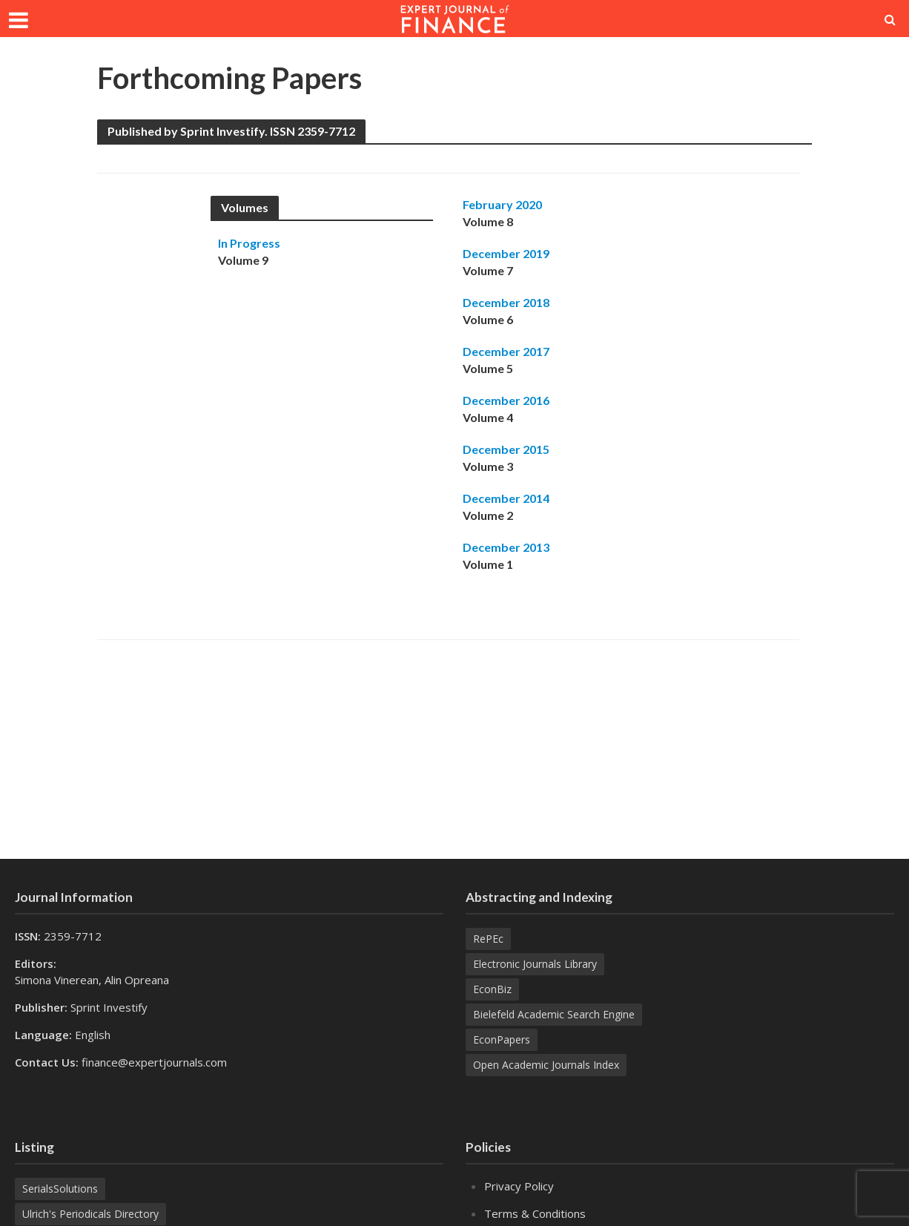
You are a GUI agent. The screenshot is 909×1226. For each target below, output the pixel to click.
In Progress (249, 243)
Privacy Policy (519, 1186)
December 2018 (506, 302)
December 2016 (506, 400)
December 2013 (506, 547)
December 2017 (506, 351)
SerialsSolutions (60, 1188)
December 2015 (506, 449)
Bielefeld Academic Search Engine (554, 1014)
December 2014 (506, 498)
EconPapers (501, 1039)
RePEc (488, 939)
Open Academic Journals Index (546, 1065)
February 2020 (502, 204)
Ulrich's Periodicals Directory (90, 1214)
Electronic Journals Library (535, 964)
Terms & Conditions (535, 1213)
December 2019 (506, 253)
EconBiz (492, 989)
